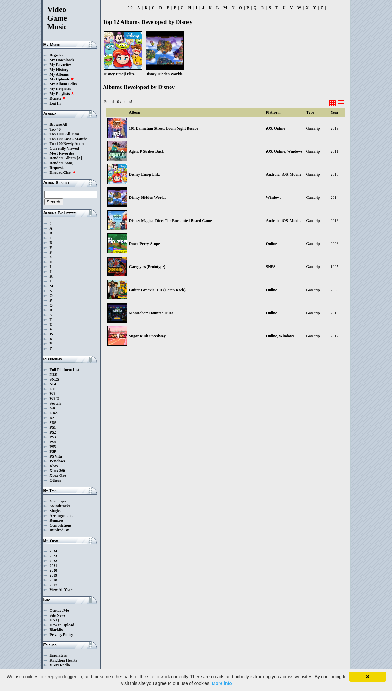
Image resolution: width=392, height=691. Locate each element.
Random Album (63, 158)
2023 (53, 556)
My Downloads (62, 60)
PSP (53, 451)
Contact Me (59, 610)
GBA (54, 413)
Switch (55, 403)
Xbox (54, 466)
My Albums (59, 74)
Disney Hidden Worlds (147, 197)
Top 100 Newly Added (68, 143)
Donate (58, 98)
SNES (54, 379)
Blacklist (57, 630)
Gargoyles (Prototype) (147, 267)
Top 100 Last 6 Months (69, 139)
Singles (55, 511)
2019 (53, 575)
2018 (53, 580)
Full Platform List (64, 369)
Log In (55, 103)
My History (59, 69)
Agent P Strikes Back (146, 151)
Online (279, 128)
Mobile (295, 174)
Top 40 (55, 129)
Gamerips (58, 501)
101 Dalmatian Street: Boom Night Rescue (163, 128)
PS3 (53, 437)
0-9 (130, 7)
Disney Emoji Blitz (144, 174)
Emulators (58, 655)
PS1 (53, 427)
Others (55, 480)
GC (52, 389)
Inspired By (59, 530)
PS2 (53, 432)
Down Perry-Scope (144, 243)
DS (52, 418)
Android (273, 174)
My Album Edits (63, 84)
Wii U (54, 398)
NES (53, 374)
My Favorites (60, 65)
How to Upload (62, 625)
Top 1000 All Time (64, 134)
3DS (53, 422)
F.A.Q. (55, 620)
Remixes (56, 520)
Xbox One (58, 475)
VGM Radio (60, 665)
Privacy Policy (61, 634)
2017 (53, 585)
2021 (53, 565)
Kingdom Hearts (63, 660)
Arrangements (61, 515)
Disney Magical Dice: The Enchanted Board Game (170, 220)
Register (56, 55)
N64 (53, 384)
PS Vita (56, 456)
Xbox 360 (57, 470)
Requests (57, 167)
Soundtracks (60, 506)
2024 (53, 551)
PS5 (53, 446)
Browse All (58, 124)
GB (52, 408)
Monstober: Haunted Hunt (151, 313)
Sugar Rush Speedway (147, 336)
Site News (58, 615)
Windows (57, 461)
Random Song (61, 163)
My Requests (60, 89)
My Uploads (62, 79)
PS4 (53, 442)
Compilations (61, 525)
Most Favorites (62, 153)
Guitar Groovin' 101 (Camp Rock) (157, 290)
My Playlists (62, 93)
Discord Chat (63, 172)
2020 (53, 570)
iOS (269, 128)
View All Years (61, 589)
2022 (53, 561)
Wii (52, 394)
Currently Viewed (64, 148)
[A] (79, 158)
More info (222, 683)
